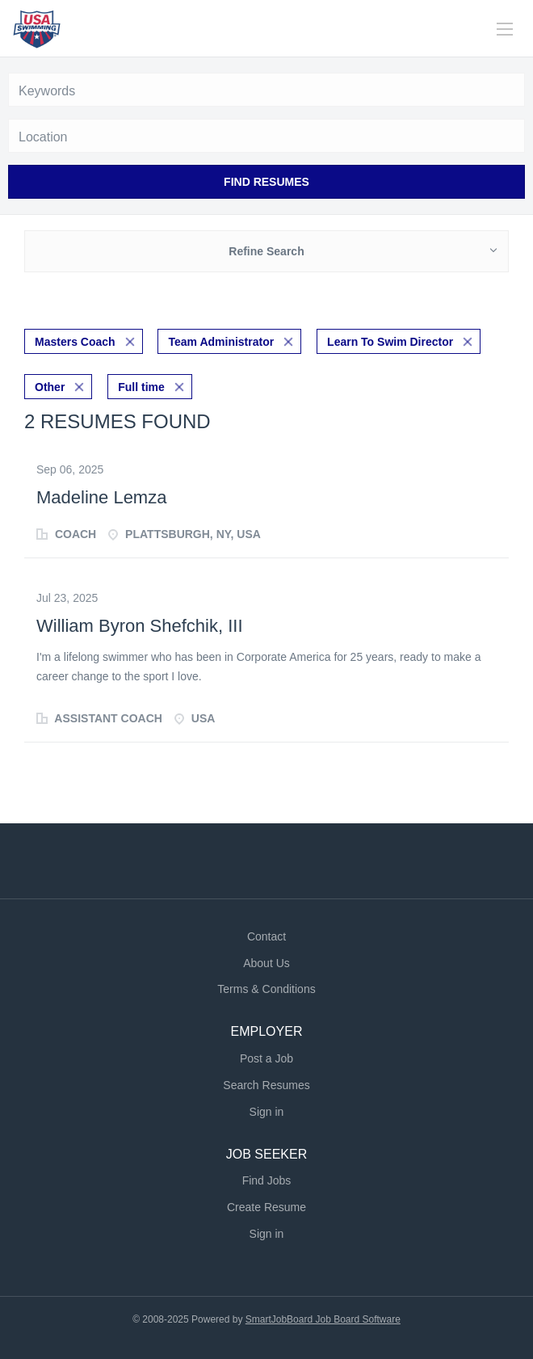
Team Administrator (221, 341)
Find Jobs (267, 1180)
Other (50, 387)
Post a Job (266, 1058)
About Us (266, 963)
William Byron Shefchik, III (139, 626)
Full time (141, 387)
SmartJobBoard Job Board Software (323, 1319)
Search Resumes (266, 1085)
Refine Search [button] (266, 251)
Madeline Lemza (101, 497)
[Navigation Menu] (505, 29)
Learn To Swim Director (390, 341)
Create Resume (266, 1207)
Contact (266, 936)
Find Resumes (266, 181)
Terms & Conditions (266, 988)
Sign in (267, 1111)
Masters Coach (75, 341)
